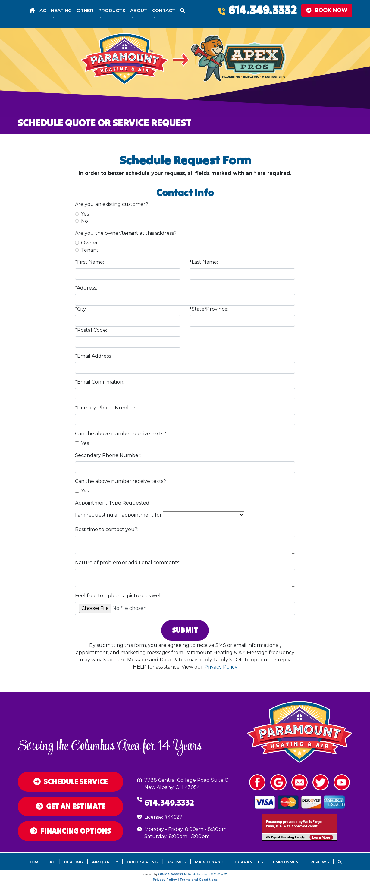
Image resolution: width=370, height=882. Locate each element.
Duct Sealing (142, 862)
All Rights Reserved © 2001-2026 (206, 874)
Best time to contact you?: (106, 529)
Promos (177, 862)
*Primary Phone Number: (105, 408)
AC (52, 862)
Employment (287, 862)
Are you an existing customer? (111, 204)
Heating (73, 862)
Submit (185, 630)
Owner (89, 243)
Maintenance (210, 862)
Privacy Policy (220, 667)
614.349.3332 (262, 10)
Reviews (319, 862)
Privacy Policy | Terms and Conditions (185, 880)
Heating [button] (61, 10)
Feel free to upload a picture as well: (119, 595)
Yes (85, 214)
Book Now (326, 10)
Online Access (170, 874)
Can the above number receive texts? (120, 433)
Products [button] (111, 10)
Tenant (90, 250)
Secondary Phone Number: (108, 455)
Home (34, 862)
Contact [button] (163, 10)
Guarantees (248, 862)
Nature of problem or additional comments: (127, 562)
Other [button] (85, 10)
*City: (81, 309)
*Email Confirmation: (99, 382)
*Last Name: (204, 262)
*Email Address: (93, 356)
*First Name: (89, 262)
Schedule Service (70, 781)
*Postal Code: (91, 330)
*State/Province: (209, 309)
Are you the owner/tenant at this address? (126, 233)
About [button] (138, 10)
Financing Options (70, 831)
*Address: (86, 288)
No (84, 221)
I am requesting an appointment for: (119, 515)
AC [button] (42, 10)
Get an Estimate (70, 806)
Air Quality (105, 862)
